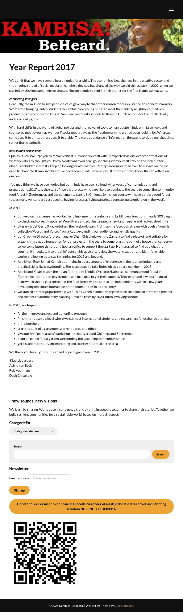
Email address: (40, 478)
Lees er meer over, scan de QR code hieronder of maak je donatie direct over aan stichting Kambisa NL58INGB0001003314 (91, 506)
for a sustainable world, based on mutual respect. (84, 414)
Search (17, 446)
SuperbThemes (124, 605)
